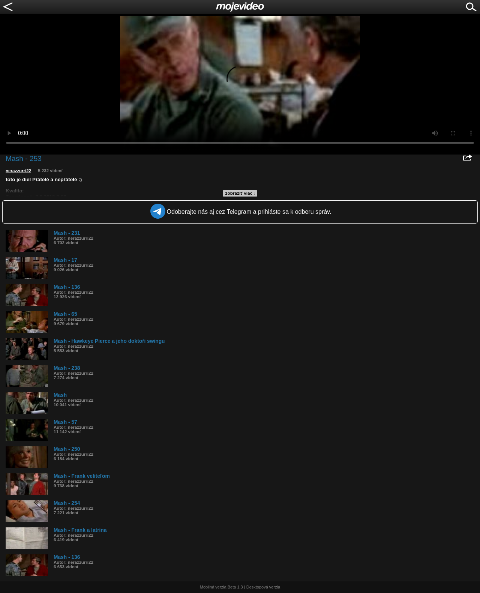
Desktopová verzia (263, 587)
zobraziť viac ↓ (240, 193)
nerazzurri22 (18, 170)
